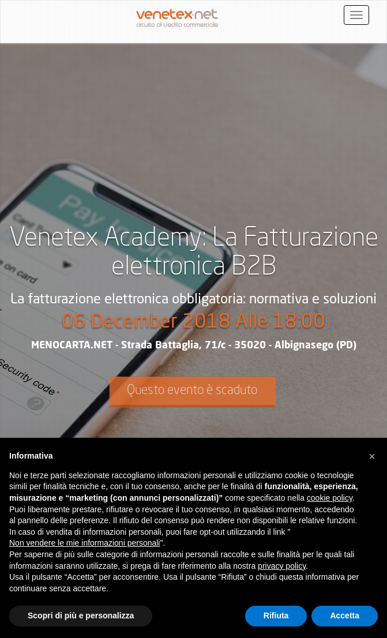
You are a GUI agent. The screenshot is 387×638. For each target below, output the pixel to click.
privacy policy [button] (282, 566)
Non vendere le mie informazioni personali (84, 542)
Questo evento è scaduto (192, 390)
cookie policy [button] (329, 497)
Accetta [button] (344, 615)
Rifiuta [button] (276, 615)
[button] (372, 456)
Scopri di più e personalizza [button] (81, 615)
